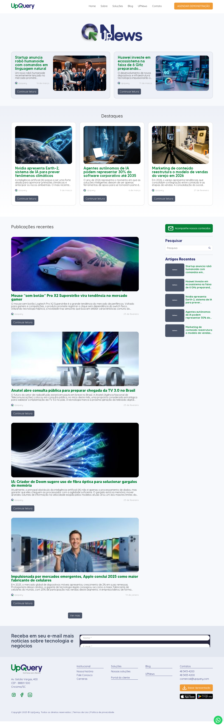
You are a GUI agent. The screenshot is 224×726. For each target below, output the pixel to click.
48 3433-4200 (185, 679)
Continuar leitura (26, 91)
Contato (157, 6)
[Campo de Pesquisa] (186, 248)
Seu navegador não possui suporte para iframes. (146, 645)
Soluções (117, 6)
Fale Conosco (84, 679)
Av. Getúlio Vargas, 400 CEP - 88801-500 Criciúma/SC (24, 687)
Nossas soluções (120, 675)
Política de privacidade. (102, 716)
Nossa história (84, 675)
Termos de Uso (81, 716)
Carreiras (81, 683)
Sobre (104, 6)
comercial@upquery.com (192, 683)
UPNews (142, 6)
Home (92, 6)
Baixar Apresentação (195, 692)
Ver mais (75, 619)
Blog (130, 6)
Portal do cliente (119, 681)
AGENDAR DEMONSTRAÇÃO (193, 6)
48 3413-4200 (185, 675)
